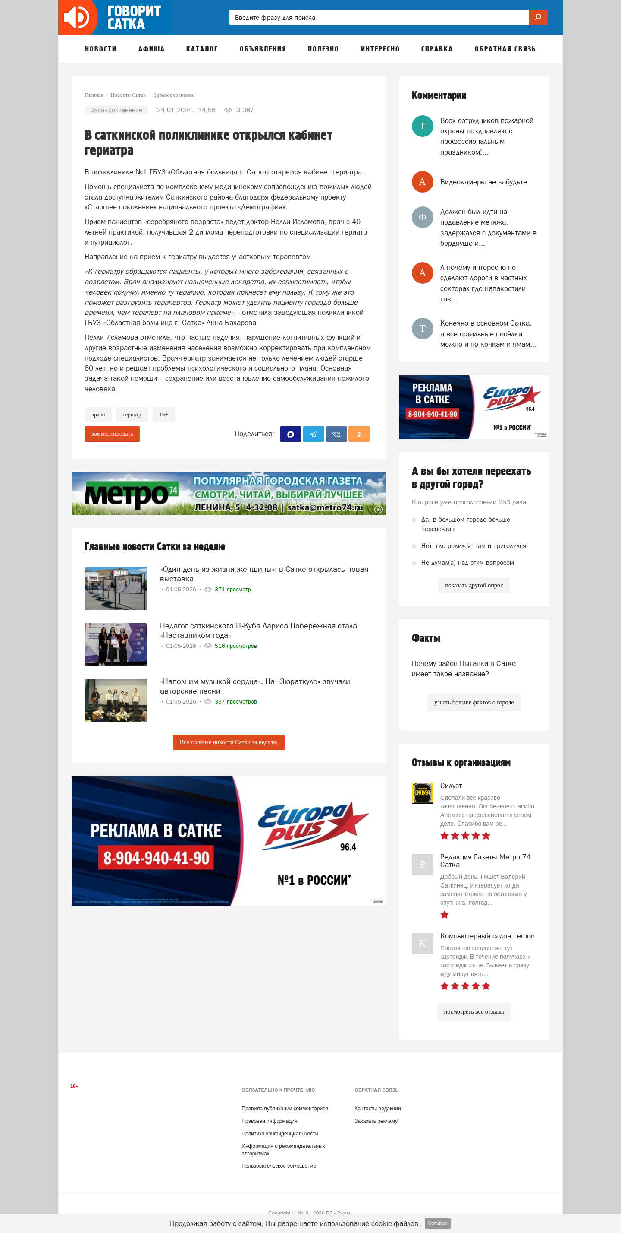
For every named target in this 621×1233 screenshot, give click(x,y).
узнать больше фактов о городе (474, 702)
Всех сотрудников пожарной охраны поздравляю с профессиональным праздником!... (486, 136)
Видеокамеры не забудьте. (484, 182)
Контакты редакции (377, 1109)
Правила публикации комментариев (285, 1109)
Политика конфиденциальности (280, 1134)
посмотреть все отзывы (474, 1011)
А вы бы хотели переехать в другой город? (471, 478)
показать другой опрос (474, 585)
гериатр (132, 414)
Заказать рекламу (376, 1121)
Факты (426, 638)
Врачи (98, 414)
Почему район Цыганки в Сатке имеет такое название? (464, 668)
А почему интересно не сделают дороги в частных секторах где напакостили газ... (483, 283)
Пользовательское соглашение (279, 1166)
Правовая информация (269, 1121)
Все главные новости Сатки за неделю (229, 742)
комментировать (112, 434)
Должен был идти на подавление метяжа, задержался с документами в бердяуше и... (488, 227)
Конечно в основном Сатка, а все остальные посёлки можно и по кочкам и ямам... (488, 334)
